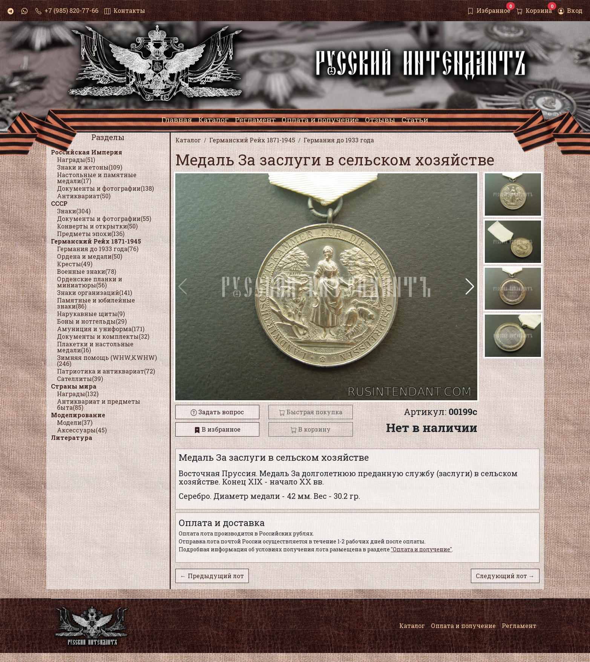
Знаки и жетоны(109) (89, 167)
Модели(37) (74, 422)
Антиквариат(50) (83, 196)
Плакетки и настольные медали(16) (95, 347)
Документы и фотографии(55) (104, 218)
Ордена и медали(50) (89, 256)
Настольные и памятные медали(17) (96, 178)
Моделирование (78, 415)
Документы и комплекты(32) (103, 336)
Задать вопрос (217, 412)
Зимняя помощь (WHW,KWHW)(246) (107, 360)
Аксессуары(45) (82, 430)
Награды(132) (77, 394)
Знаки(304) (73, 211)
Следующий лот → (505, 576)
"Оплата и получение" (421, 549)
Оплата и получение (463, 626)
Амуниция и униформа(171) (100, 329)
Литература (71, 437)
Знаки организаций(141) (94, 292)
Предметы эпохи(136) (90, 234)
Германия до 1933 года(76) (97, 249)
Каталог (412, 626)
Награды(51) (76, 160)
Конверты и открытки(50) (97, 226)
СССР (59, 203)
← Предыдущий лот (212, 576)
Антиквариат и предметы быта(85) (98, 404)
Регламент (519, 626)
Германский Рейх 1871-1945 (96, 241)
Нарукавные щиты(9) (91, 314)
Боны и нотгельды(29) (92, 321)
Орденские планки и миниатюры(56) (89, 282)
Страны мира (74, 386)
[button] (470, 286)
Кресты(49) (74, 264)
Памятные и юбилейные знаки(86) (96, 303)
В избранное (217, 429)
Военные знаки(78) (86, 271)
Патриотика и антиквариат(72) (106, 371)
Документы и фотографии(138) (105, 188)
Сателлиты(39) (80, 379)
